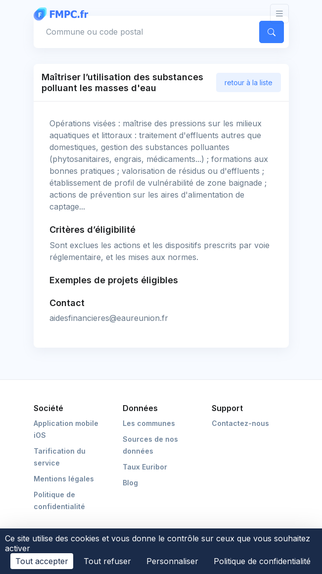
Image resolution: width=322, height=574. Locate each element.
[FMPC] (63, 13)
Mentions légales (64, 478)
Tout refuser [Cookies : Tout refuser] (107, 561)
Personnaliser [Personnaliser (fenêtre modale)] (172, 561)
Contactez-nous (240, 423)
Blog (130, 482)
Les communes (149, 423)
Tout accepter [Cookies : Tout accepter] (41, 561)
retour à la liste (249, 82)
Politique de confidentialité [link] (262, 561)
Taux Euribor (145, 467)
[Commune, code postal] (144, 32)
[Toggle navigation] (279, 13)
